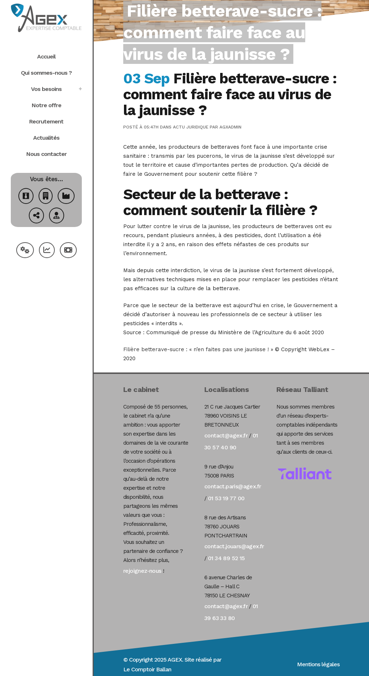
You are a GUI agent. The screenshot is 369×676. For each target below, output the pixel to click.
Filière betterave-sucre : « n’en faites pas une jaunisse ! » (198, 349)
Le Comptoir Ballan (147, 669)
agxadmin (230, 127)
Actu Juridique (190, 127)
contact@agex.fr (226, 435)
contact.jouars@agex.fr (234, 546)
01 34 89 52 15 (226, 558)
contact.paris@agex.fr (232, 486)
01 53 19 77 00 (226, 498)
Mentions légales (318, 664)
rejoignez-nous (142, 570)
